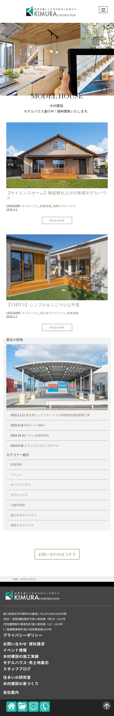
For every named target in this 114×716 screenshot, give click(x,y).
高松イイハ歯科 (33, 425)
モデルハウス (27, 73)
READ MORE (57, 220)
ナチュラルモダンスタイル (41, 445)
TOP (15, 73)
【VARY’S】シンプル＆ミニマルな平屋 (42, 305)
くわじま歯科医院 (37, 435)
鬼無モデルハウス (64, 206)
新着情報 (45, 206)
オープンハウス (20, 484)
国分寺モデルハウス (52, 313)
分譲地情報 (17, 505)
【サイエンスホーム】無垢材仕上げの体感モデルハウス (56, 195)
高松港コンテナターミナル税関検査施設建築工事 (57, 415)
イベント (16, 474)
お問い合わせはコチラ (57, 554)
